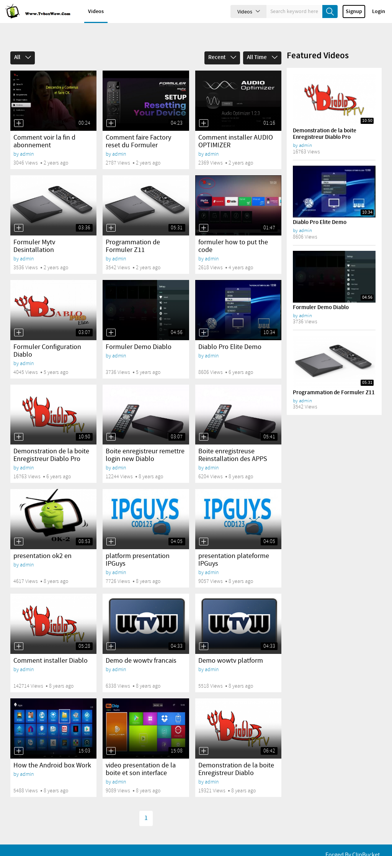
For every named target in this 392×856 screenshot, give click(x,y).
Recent (222, 44)
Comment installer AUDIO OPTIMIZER (235, 128)
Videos (96, 11)
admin (27, 141)
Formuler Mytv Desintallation (34, 233)
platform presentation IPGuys (138, 546)
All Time (262, 44)
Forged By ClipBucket (352, 845)
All (22, 44)
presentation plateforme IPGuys (233, 546)
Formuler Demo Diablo (139, 334)
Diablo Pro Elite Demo (229, 334)
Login (378, 11)
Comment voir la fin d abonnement (44, 128)
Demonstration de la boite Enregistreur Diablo (236, 756)
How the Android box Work (52, 752)
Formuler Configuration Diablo (47, 337)
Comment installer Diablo (50, 647)
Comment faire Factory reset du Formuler (138, 128)
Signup (354, 11)
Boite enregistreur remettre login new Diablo (145, 442)
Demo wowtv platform (230, 647)
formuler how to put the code (233, 233)
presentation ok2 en (42, 543)
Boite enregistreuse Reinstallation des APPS (232, 442)
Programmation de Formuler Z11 (133, 233)
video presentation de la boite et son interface (141, 756)
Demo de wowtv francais (141, 647)
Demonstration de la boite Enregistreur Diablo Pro (51, 442)
